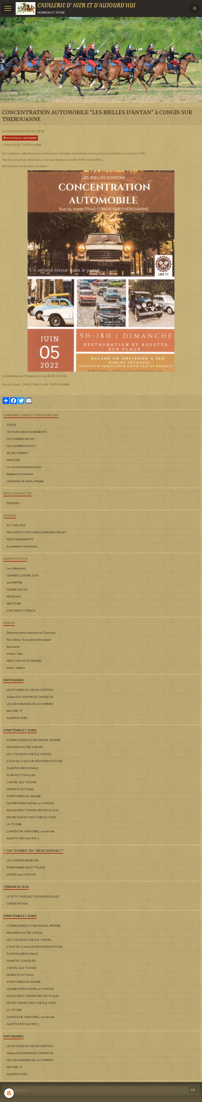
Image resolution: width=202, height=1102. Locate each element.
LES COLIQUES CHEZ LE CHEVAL (29, 754)
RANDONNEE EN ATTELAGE (26, 867)
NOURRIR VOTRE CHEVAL (25, 747)
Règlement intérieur (20, 474)
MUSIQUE (13, 460)
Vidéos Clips (15, 653)
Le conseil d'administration (24, 467)
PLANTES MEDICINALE (22, 768)
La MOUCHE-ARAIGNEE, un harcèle (30, 831)
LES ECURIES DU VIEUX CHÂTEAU (30, 690)
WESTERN (14, 603)
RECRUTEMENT (18, 453)
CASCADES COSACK (21, 610)
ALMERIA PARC (17, 718)
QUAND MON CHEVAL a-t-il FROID (30, 803)
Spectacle (13, 646)
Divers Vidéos (16, 667)
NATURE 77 (14, 711)
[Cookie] (9, 1093)
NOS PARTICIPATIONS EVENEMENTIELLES (36, 532)
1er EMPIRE (14, 582)
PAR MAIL (13, 503)
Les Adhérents (16, 568)
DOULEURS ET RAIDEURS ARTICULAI (33, 810)
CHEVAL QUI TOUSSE (22, 782)
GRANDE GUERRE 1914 (23, 575)
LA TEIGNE (14, 824)
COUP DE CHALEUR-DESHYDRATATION (34, 761)
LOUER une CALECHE (21, 874)
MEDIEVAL (14, 596)
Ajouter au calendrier (20, 138)
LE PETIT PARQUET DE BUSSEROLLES (33, 896)
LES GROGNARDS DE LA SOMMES (30, 704)
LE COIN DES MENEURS (23, 860)
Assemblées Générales (22, 546)
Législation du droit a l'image (25, 481)
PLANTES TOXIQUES (21, 775)
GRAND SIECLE (17, 589)
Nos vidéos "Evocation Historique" (29, 639)
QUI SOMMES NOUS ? (22, 446)
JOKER (11, 425)
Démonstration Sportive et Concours (31, 632)
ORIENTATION (17, 903)
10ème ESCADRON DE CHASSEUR (30, 697)
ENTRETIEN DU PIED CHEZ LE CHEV (31, 817)
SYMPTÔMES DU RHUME (24, 796)
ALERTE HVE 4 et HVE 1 (23, 838)
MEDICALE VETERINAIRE (24, 660)
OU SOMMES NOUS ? (21, 439)
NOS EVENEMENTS (20, 539)
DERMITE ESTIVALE (20, 789)
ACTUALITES (16, 525)
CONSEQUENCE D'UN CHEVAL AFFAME (34, 740)
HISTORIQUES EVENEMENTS (27, 432)
